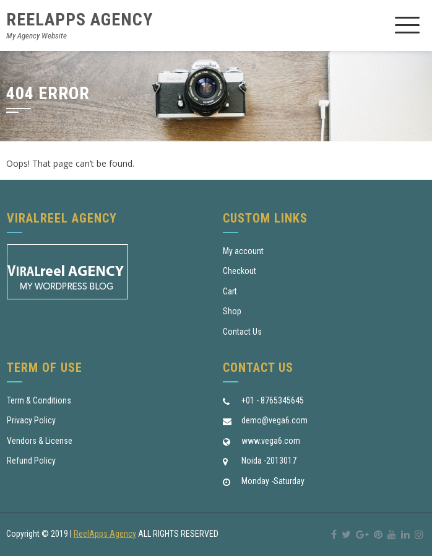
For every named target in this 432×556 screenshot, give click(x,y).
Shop (232, 311)
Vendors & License (39, 441)
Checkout (239, 271)
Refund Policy (31, 461)
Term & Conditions (39, 400)
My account (243, 251)
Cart (230, 291)
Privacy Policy (31, 420)
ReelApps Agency (79, 19)
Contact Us (242, 332)
